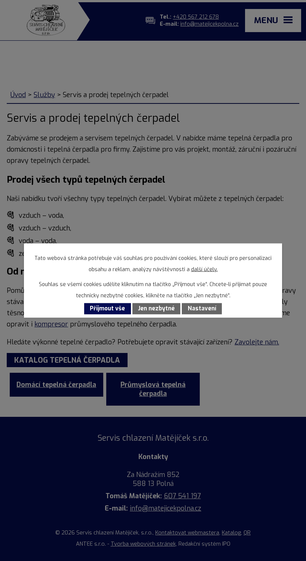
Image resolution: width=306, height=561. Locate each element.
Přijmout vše (107, 309)
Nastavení (202, 309)
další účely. (204, 269)
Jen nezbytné (156, 309)
